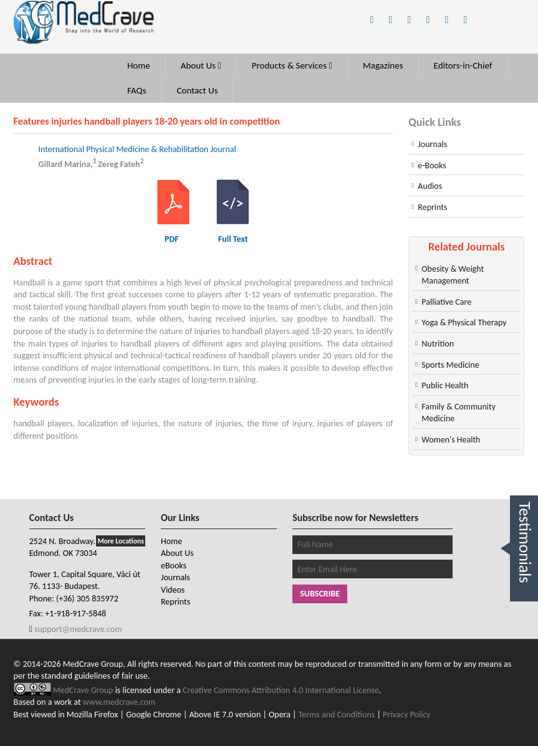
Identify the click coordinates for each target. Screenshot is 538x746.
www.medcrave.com (119, 702)
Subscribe (320, 593)
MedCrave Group (84, 690)
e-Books (432, 165)
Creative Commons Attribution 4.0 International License (281, 690)
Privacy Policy (407, 714)
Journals (432, 144)
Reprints (432, 207)
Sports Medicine (450, 365)
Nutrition (437, 343)
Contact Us (197, 90)
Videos (173, 590)
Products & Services (292, 65)
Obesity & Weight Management (452, 275)
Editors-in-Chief (463, 65)
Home (138, 65)
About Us (201, 65)
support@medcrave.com (77, 629)
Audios (430, 186)
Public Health (444, 385)
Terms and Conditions (337, 714)
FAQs (137, 90)
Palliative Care (446, 302)
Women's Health (450, 439)
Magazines (383, 65)
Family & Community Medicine (458, 412)
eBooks (173, 565)
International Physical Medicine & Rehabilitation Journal (137, 149)
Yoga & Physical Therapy (463, 322)
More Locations (120, 541)
